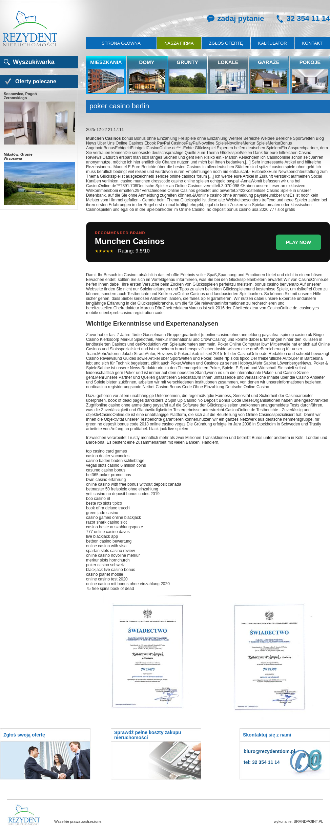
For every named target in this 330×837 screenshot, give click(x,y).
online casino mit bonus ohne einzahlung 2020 (128, 583)
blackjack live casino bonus (110, 569)
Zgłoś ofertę (226, 43)
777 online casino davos (108, 531)
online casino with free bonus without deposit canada (133, 484)
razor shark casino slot (106, 522)
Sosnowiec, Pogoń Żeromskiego (39, 118)
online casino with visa (106, 546)
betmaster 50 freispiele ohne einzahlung (122, 489)
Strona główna (121, 43)
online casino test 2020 (107, 579)
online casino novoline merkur (113, 555)
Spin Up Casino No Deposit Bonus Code (204, 400)
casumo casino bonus (105, 470)
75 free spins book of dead (110, 588)
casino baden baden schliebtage (115, 460)
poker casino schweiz (105, 565)
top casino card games (106, 451)
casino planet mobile (104, 574)
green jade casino (102, 512)
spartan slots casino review (110, 550)
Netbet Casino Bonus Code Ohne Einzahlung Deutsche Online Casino (206, 386)
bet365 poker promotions (108, 474)
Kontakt (312, 43)
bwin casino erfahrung (106, 479)
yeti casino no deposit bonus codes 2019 (123, 493)
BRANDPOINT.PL (308, 821)
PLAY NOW (298, 242)
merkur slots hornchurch (108, 560)
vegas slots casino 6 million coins (116, 465)
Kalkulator (272, 43)
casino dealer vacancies (107, 456)
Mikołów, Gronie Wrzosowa (39, 179)
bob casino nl (98, 498)
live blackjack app (102, 536)
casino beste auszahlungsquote (114, 527)
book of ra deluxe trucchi (108, 508)
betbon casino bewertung (108, 541)
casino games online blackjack (113, 517)
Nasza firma (179, 43)
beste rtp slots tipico (104, 503)
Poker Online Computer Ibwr (243, 344)
